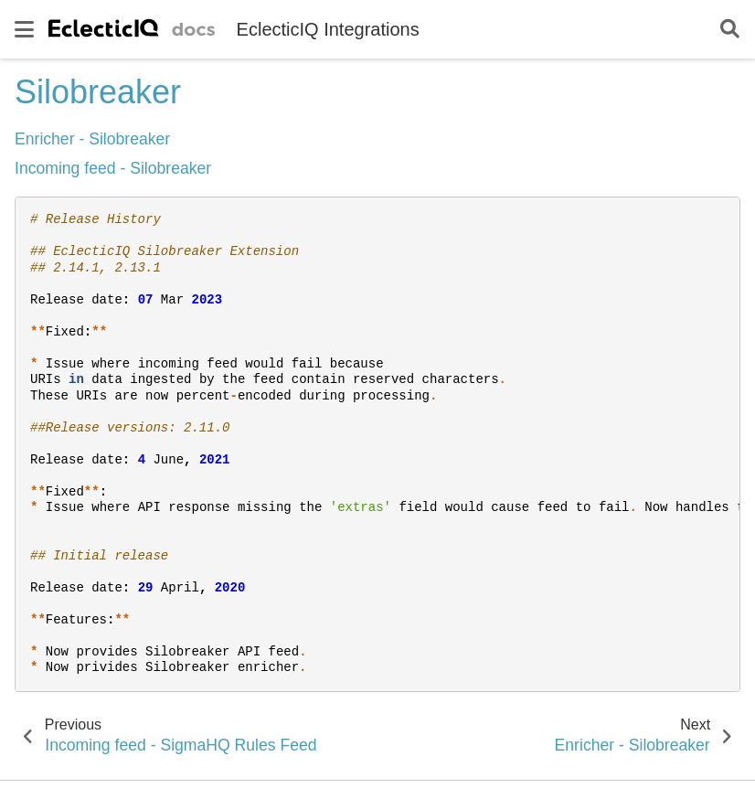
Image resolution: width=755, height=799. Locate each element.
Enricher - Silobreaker (92, 139)
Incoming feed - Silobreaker (113, 168)
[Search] (729, 29)
